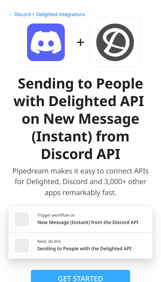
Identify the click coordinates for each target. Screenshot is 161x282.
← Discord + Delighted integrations (46, 14)
